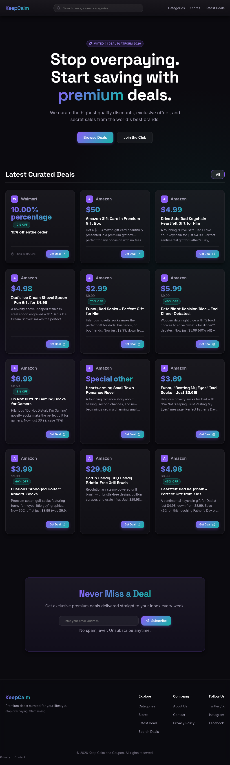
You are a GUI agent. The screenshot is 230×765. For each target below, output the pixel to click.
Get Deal (58, 254)
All (218, 174)
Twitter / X (217, 706)
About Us (180, 706)
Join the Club (135, 137)
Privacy (5, 757)
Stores (195, 8)
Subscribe (156, 621)
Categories (176, 8)
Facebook (216, 723)
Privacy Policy (184, 723)
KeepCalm (17, 7)
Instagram (216, 715)
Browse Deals (95, 137)
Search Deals (149, 732)
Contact (179, 715)
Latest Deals (215, 8)
